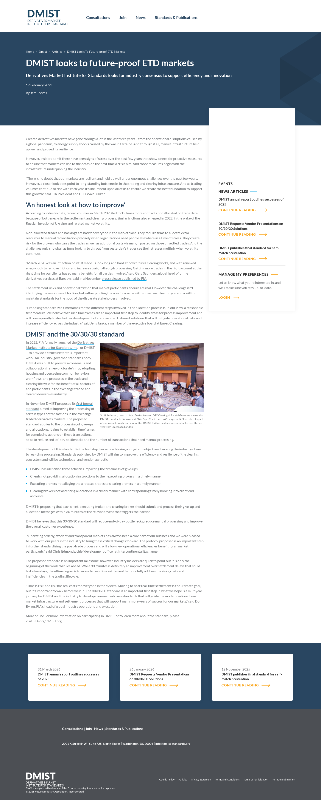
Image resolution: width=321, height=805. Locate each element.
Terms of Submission (283, 779)
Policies (182, 779)
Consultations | (74, 728)
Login (224, 297)
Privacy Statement (201, 779)
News (141, 17)
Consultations (98, 17)
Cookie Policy (167, 779)
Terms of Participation (255, 779)
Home (30, 51)
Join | (90, 728)
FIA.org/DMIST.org (47, 621)
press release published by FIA (124, 278)
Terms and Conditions (227, 779)
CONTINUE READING (237, 210)
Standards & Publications (176, 17)
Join (122, 17)
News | (99, 728)
